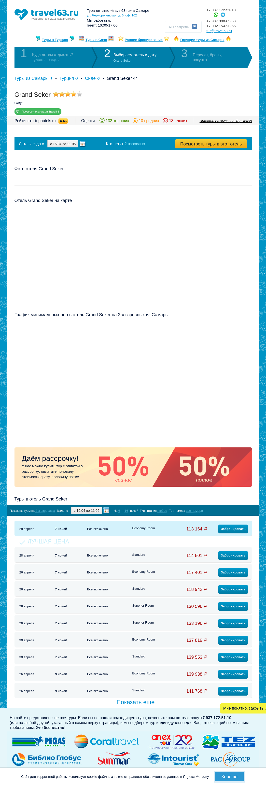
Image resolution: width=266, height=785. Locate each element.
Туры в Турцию (55, 40)
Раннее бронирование (144, 40)
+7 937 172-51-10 (221, 10)
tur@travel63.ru (219, 31)
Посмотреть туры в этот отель (211, 144)
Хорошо (229, 776)
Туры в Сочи (96, 40)
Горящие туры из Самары (202, 40)
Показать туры (226, 510)
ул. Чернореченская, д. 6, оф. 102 (112, 15)
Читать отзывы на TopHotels (226, 121)
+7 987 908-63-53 (221, 21)
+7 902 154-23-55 (221, 26)
